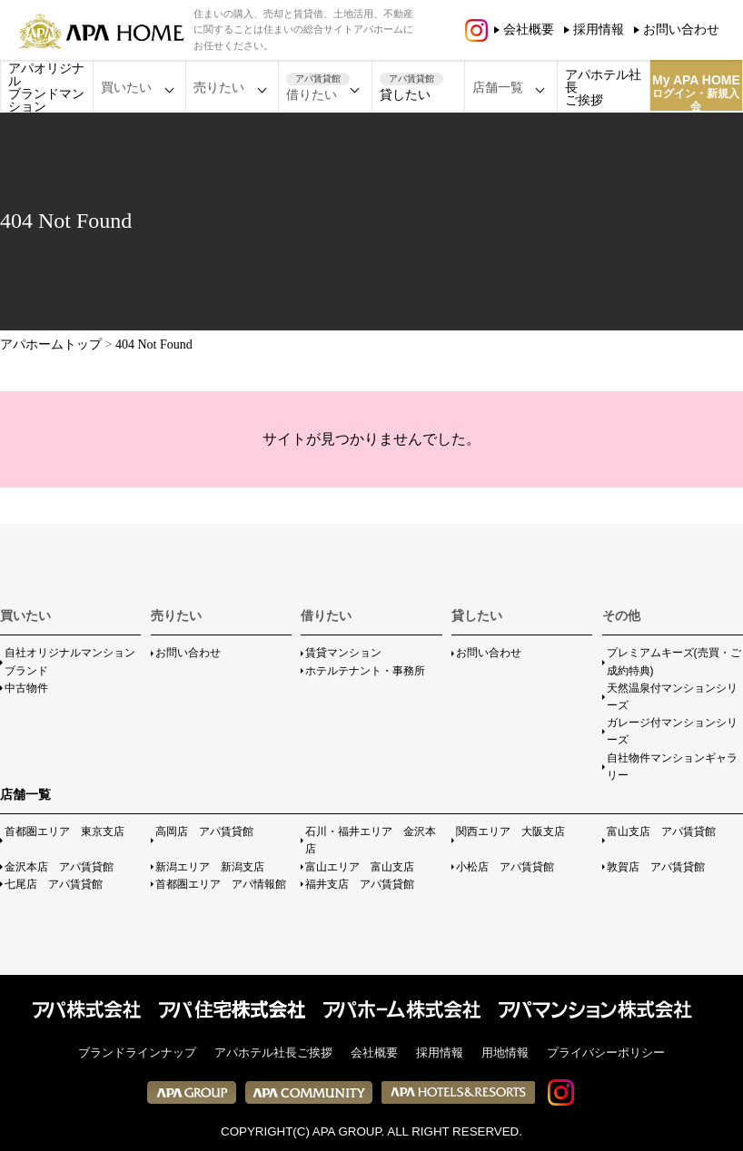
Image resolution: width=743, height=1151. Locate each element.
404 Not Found (154, 344)
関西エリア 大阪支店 (510, 831)
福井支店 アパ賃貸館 (359, 884)
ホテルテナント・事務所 (365, 670)
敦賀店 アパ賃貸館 (656, 867)
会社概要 (528, 29)
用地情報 (505, 1052)
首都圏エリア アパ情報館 (220, 884)
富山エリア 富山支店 (359, 867)
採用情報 (598, 29)
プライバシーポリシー (606, 1052)
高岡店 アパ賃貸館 (204, 831)
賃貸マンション (343, 652)
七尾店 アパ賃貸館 (54, 884)
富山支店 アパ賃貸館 (661, 831)
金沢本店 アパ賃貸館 (59, 867)
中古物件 (26, 688)
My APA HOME (696, 92)
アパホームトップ (51, 344)
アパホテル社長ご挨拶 (603, 87)
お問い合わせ (681, 29)
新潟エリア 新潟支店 (209, 867)
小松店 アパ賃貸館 (505, 867)
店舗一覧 (25, 794)
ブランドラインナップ (137, 1052)
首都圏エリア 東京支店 (64, 831)
